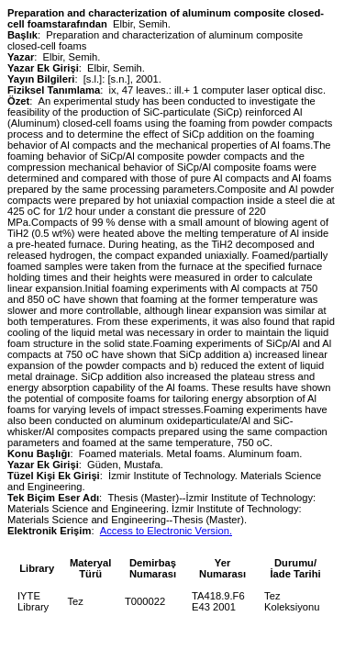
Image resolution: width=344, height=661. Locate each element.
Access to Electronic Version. (166, 530)
